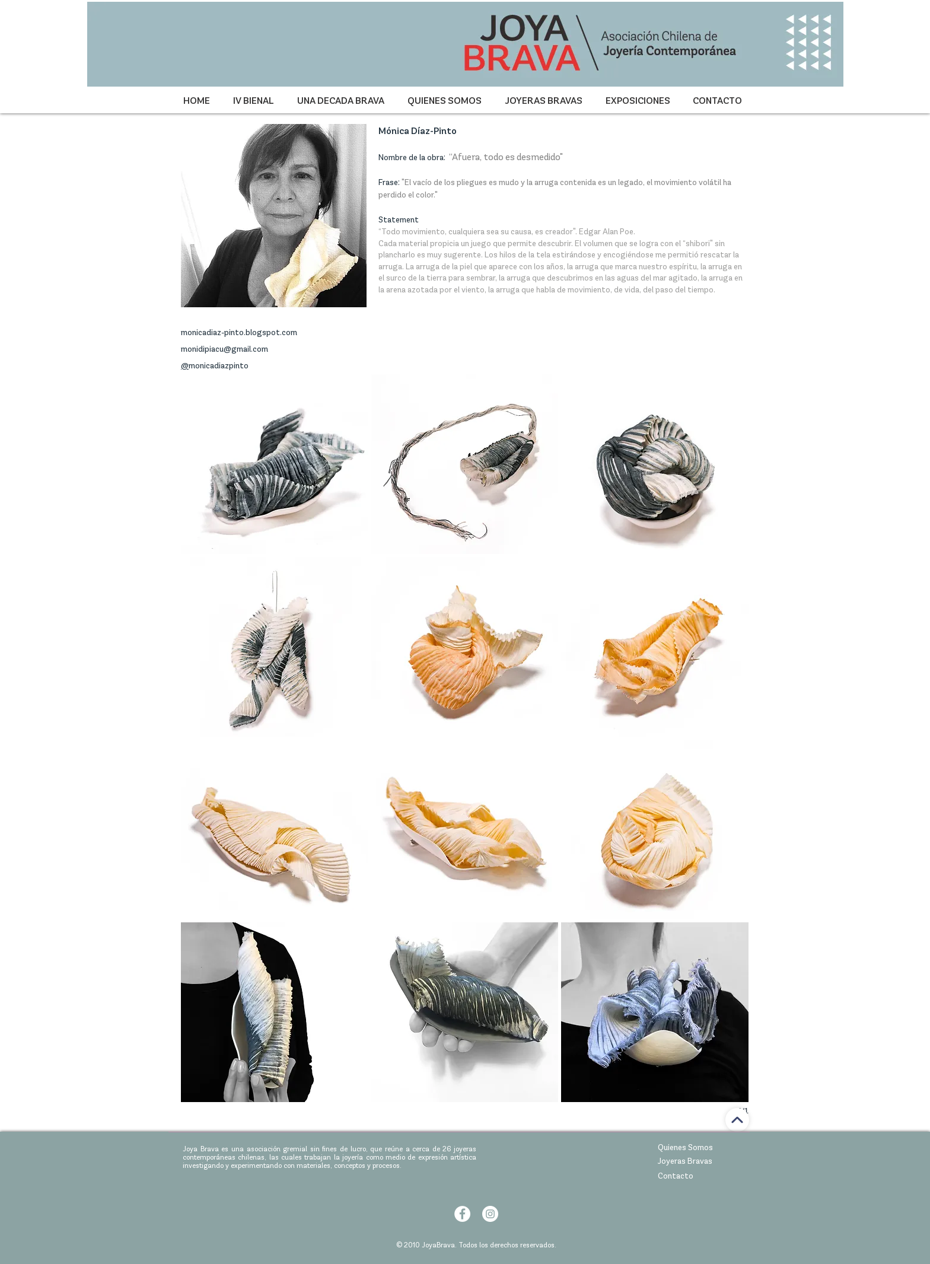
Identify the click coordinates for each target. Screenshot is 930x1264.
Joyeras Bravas (685, 1161)
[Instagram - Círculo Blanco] (490, 1214)
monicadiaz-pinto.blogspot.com (239, 332)
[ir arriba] (737, 1120)
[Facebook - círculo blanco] (462, 1214)
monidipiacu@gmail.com (224, 349)
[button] (274, 464)
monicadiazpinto (219, 366)
